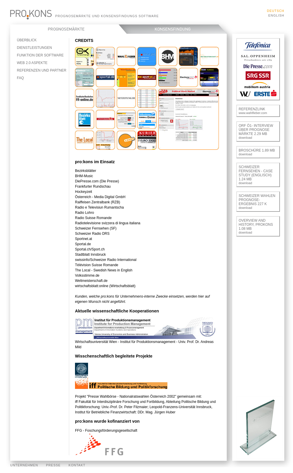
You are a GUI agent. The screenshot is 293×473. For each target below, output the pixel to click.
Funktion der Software (40, 55)
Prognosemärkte (68, 29)
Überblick (27, 40)
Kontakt (77, 465)
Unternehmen (24, 465)
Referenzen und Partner (41, 70)
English (276, 15)
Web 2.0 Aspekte (32, 63)
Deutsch (275, 11)
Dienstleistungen (34, 48)
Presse (53, 465)
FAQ (20, 78)
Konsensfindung (176, 29)
